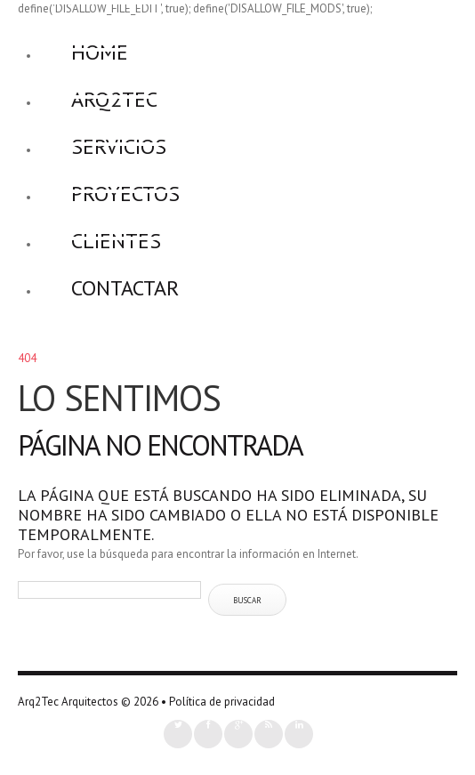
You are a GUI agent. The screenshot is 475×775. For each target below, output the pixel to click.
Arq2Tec (114, 99)
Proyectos (125, 193)
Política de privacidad (222, 701)
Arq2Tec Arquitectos (68, 701)
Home (99, 52)
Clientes (116, 240)
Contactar (125, 288)
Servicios (118, 146)
